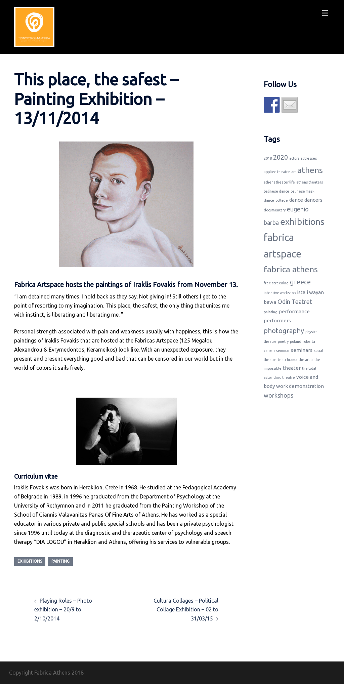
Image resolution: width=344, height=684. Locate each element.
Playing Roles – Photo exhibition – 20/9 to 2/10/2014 (63, 610)
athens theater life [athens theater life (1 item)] (279, 182)
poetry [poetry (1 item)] (283, 341)
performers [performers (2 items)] (277, 320)
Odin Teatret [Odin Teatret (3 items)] (294, 301)
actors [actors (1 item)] (294, 158)
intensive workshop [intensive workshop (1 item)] (280, 293)
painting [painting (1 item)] (270, 312)
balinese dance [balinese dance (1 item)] (276, 191)
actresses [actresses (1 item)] (309, 158)
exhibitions (29, 561)
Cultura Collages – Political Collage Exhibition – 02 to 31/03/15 (186, 610)
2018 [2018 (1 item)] (268, 158)
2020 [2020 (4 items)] (280, 157)
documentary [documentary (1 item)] (275, 210)
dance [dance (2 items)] (296, 200)
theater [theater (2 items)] (292, 368)
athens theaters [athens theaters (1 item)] (309, 182)
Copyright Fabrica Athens (39, 673)
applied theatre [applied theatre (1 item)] (277, 172)
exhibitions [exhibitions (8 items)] (302, 222)
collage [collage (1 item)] (281, 200)
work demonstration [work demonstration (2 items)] (300, 386)
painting (60, 561)
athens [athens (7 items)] (310, 170)
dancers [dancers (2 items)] (313, 200)
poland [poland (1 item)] (295, 341)
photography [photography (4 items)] (284, 330)
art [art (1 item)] (293, 172)
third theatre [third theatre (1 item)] (284, 377)
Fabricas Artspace (156, 340)
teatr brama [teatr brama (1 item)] (287, 360)
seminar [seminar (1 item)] (283, 351)
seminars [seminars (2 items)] (301, 350)
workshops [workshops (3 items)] (278, 395)
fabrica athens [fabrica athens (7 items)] (291, 269)
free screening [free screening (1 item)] (276, 283)
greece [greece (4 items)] (300, 282)
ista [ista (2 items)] (301, 292)
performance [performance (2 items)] (294, 311)
